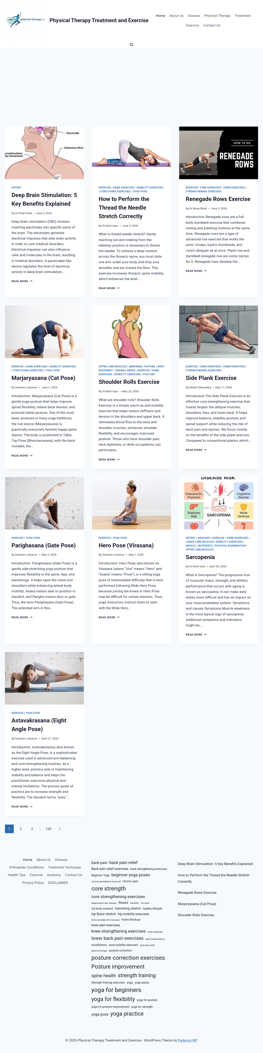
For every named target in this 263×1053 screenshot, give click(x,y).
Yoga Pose (140, 191)
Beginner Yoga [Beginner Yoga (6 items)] (100, 875)
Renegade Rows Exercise (218, 199)
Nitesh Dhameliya (200, 387)
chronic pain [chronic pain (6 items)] (130, 881)
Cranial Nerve (125, 370)
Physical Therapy (217, 16)
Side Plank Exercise (211, 378)
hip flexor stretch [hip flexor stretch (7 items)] (103, 914)
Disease (194, 16)
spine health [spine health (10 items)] (103, 975)
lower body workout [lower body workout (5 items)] (155, 939)
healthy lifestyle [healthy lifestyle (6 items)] (152, 908)
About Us (176, 16)
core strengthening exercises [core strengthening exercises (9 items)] (118, 896)
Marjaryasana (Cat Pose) (43, 378)
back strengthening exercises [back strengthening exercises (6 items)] (148, 869)
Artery (16, 187)
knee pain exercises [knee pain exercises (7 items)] (105, 925)
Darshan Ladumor (26, 387)
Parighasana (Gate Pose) (44, 545)
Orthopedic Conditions (26, 867)
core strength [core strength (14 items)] (108, 888)
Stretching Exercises (115, 191)
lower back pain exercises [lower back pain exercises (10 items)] (117, 938)
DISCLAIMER (58, 883)
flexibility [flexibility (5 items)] (134, 903)
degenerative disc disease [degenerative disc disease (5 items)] (104, 903)
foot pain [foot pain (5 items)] (145, 903)
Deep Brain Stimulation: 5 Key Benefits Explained (215, 864)
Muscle (191, 545)
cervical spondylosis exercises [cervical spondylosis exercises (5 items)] (106, 881)
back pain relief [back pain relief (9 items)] (123, 862)
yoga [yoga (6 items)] (130, 982)
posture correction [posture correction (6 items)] (120, 950)
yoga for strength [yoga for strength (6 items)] (141, 1006)
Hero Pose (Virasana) (126, 545)
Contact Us (211, 25)
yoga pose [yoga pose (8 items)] (99, 1014)
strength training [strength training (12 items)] (137, 975)
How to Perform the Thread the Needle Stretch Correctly (124, 208)
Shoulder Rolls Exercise (129, 381)
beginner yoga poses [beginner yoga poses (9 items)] (130, 874)
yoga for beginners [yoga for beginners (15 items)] (116, 989)
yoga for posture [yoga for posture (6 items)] (147, 1000)
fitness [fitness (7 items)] (123, 903)
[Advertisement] (131, 79)
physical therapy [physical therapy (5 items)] (99, 950)
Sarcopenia (200, 557)
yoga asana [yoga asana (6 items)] (142, 982)
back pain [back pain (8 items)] (99, 862)
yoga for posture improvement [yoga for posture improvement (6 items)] (110, 1006)
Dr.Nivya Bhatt (198, 208)
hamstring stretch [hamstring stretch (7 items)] (128, 908)
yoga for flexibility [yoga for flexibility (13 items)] (113, 999)
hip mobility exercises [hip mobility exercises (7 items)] (133, 914)
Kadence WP (188, 1040)
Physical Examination (230, 545)
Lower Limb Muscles (200, 541)
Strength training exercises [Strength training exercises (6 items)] (108, 982)
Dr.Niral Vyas (110, 225)
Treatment (243, 16)
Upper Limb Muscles (113, 366)
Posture (149, 374)
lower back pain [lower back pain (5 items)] (155, 932)
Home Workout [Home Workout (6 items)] (131, 919)
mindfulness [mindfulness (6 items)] (99, 945)
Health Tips (17, 875)
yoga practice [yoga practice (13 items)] (127, 1013)
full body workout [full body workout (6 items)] (102, 908)
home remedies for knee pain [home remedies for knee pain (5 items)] (105, 920)
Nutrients (205, 545)
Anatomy (204, 537)
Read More (22, 281)
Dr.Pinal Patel (23, 213)
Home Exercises (124, 187)
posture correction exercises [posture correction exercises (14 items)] (128, 957)
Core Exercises (210, 187)
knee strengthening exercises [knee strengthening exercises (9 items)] (118, 931)
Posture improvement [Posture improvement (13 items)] (118, 966)
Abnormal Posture (142, 366)
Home (160, 16)
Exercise (192, 25)
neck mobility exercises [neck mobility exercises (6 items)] (123, 945)
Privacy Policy (33, 883)
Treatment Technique (64, 867)
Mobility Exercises (150, 187)
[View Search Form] (131, 44)
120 (48, 829)
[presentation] (44, 153)
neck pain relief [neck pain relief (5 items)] (147, 945)
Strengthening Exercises (203, 191)
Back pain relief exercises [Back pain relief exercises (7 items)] (109, 869)
